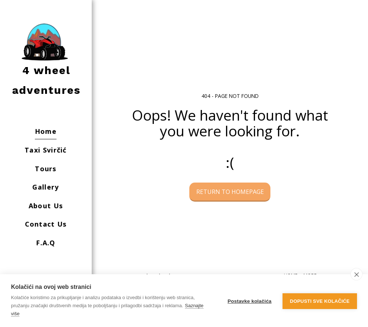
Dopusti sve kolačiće (320, 301)
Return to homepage (230, 192)
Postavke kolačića (249, 301)
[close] (356, 274)
